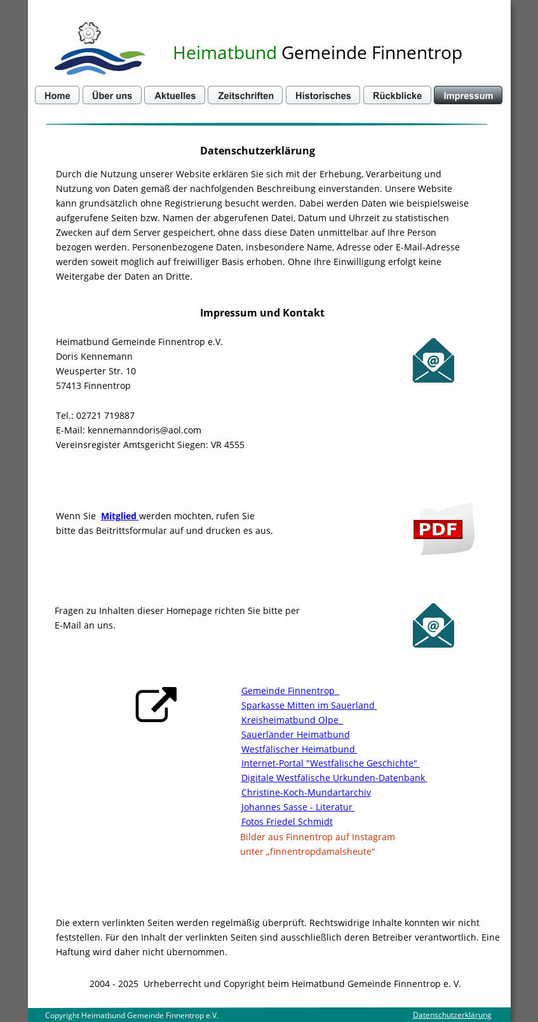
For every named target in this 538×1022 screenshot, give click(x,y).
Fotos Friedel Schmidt (287, 821)
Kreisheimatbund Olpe (292, 720)
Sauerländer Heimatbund (295, 734)
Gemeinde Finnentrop (290, 691)
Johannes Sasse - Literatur (297, 807)
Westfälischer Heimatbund (299, 749)
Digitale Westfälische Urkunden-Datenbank (334, 778)
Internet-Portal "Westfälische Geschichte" (330, 763)
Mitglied (119, 516)
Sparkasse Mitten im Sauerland (309, 705)
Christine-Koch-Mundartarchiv (306, 792)
